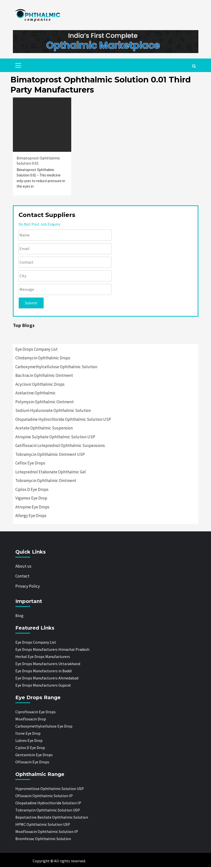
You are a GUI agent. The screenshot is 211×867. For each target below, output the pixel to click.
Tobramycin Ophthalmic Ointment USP (50, 454)
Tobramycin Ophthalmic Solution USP (47, 810)
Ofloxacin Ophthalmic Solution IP (44, 795)
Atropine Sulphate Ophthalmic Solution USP (55, 437)
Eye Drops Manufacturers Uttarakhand (47, 663)
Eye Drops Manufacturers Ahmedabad (46, 677)
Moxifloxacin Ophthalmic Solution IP (46, 831)
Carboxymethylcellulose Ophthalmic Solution (56, 366)
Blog (19, 615)
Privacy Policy (27, 586)
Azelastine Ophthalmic (35, 393)
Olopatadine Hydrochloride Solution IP (48, 802)
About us (23, 566)
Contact (22, 576)
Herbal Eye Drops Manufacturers (42, 656)
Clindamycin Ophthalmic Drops (42, 358)
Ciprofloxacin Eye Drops (35, 711)
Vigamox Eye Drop (31, 498)
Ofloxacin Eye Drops (32, 761)
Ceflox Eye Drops (30, 463)
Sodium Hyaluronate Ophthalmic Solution (53, 410)
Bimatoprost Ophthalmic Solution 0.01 (38, 160)
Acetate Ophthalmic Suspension (44, 428)
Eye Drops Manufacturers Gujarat (43, 685)
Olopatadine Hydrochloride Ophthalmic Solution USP (63, 419)
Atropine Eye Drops (32, 507)
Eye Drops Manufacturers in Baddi (43, 670)
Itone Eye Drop (28, 733)
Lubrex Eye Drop (29, 740)
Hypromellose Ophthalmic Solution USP (49, 788)
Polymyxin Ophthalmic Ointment (44, 402)
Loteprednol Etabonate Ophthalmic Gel (50, 472)
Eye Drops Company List (36, 349)
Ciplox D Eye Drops (31, 489)
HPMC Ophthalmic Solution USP (42, 824)
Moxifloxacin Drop (30, 718)
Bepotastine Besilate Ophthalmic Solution (51, 817)
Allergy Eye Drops (31, 515)
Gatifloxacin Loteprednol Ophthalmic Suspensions (60, 445)
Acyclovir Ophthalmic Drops (40, 384)
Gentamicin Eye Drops (34, 754)
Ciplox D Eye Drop (30, 747)
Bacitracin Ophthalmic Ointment (44, 375)
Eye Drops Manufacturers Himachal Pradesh (52, 649)
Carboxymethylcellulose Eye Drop (43, 726)
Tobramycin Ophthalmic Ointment (45, 480)
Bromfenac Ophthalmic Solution (43, 838)
